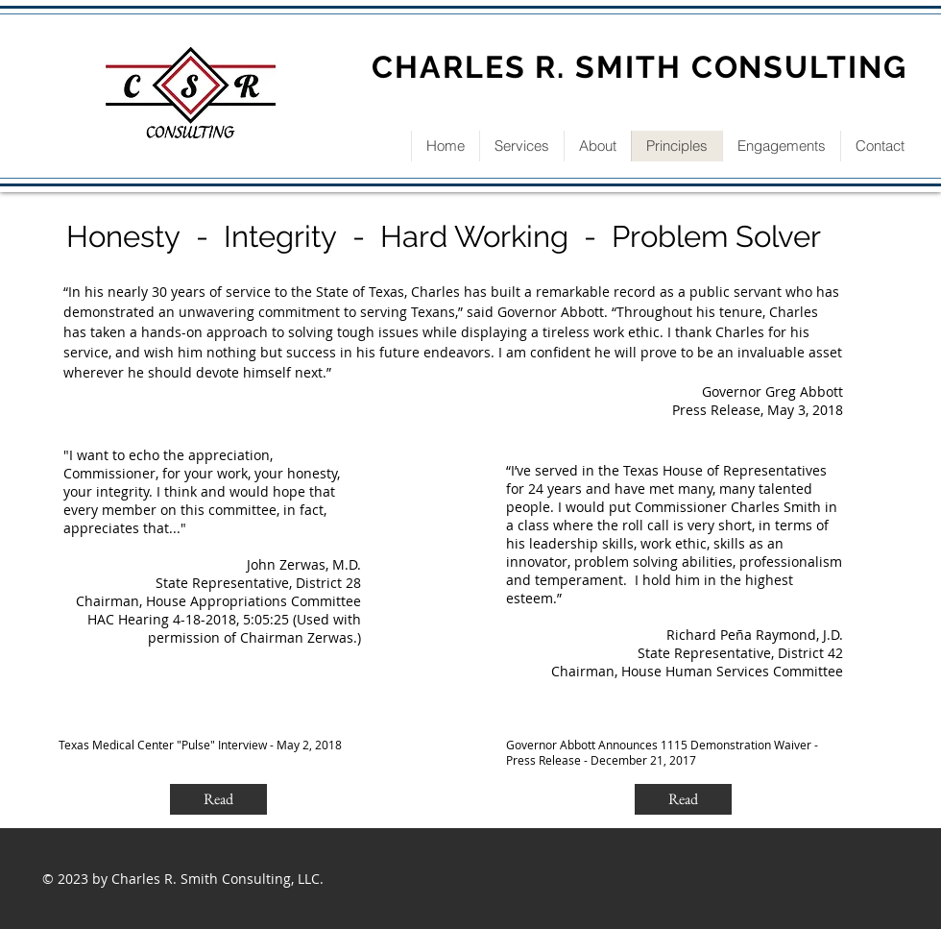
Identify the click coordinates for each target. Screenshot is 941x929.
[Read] (218, 799)
